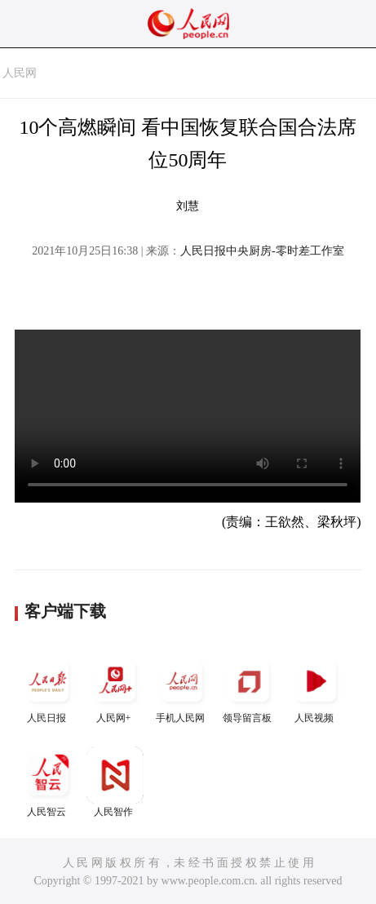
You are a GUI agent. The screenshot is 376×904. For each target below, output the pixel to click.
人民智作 (115, 782)
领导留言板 (248, 688)
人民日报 (48, 688)
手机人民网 (181, 688)
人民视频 (315, 688)
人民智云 (48, 782)
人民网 (19, 73)
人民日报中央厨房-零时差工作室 (262, 251)
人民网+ (115, 688)
